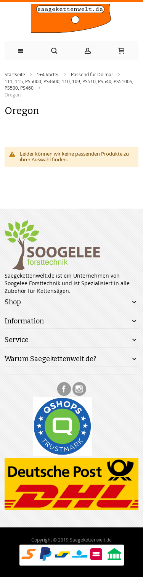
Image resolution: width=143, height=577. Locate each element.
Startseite (15, 74)
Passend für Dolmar (92, 74)
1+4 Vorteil (48, 74)
